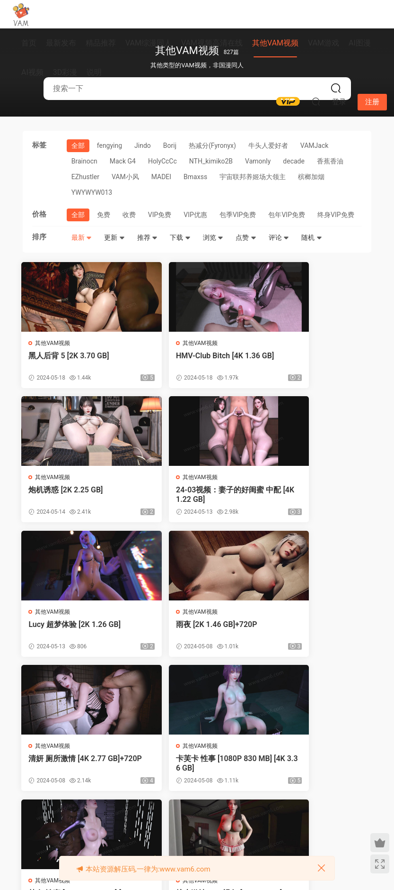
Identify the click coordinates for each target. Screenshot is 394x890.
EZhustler (85, 177)
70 (194, 820)
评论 (279, 237)
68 (155, 820)
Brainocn (84, 161)
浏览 (213, 237)
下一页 (276, 820)
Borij (169, 145)
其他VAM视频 (275, 42)
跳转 (324, 820)
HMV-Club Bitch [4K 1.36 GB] (194, 360)
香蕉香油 (330, 161)
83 (251, 820)
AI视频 (32, 72)
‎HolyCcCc (162, 161)
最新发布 (61, 42)
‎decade (294, 161)
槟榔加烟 (311, 177)
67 (135, 820)
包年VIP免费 (286, 214)
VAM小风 (125, 177)
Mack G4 (123, 161)
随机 (311, 237)
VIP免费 (160, 214)
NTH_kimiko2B (211, 161)
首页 (28, 42)
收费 (129, 214)
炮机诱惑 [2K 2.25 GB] (306, 355)
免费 (103, 214)
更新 (114, 237)
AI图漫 (360, 42)
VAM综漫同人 (148, 42)
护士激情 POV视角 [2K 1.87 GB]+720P (76, 767)
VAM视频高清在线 (212, 42)
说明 (94, 72)
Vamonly (258, 161)
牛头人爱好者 (268, 145)
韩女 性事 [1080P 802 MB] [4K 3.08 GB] (313, 631)
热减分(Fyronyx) (212, 145)
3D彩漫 (65, 72)
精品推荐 (101, 42)
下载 (180, 237)
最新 (81, 237)
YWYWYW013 (91, 192)
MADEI (161, 177)
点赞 (246, 237)
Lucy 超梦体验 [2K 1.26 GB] (195, 491)
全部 (78, 145)
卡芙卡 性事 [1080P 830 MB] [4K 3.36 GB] (193, 631)
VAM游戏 (323, 42)
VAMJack (314, 145)
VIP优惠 (195, 214)
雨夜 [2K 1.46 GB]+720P (309, 491)
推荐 (147, 237)
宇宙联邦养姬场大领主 (252, 177)
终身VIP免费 (335, 214)
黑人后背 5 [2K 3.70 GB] (70, 355)
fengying (109, 145)
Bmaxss (195, 177)
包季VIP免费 (237, 214)
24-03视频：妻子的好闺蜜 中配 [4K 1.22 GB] (74, 496)
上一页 (76, 820)
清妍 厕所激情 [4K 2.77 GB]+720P (77, 631)
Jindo (142, 145)
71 (213, 820)
